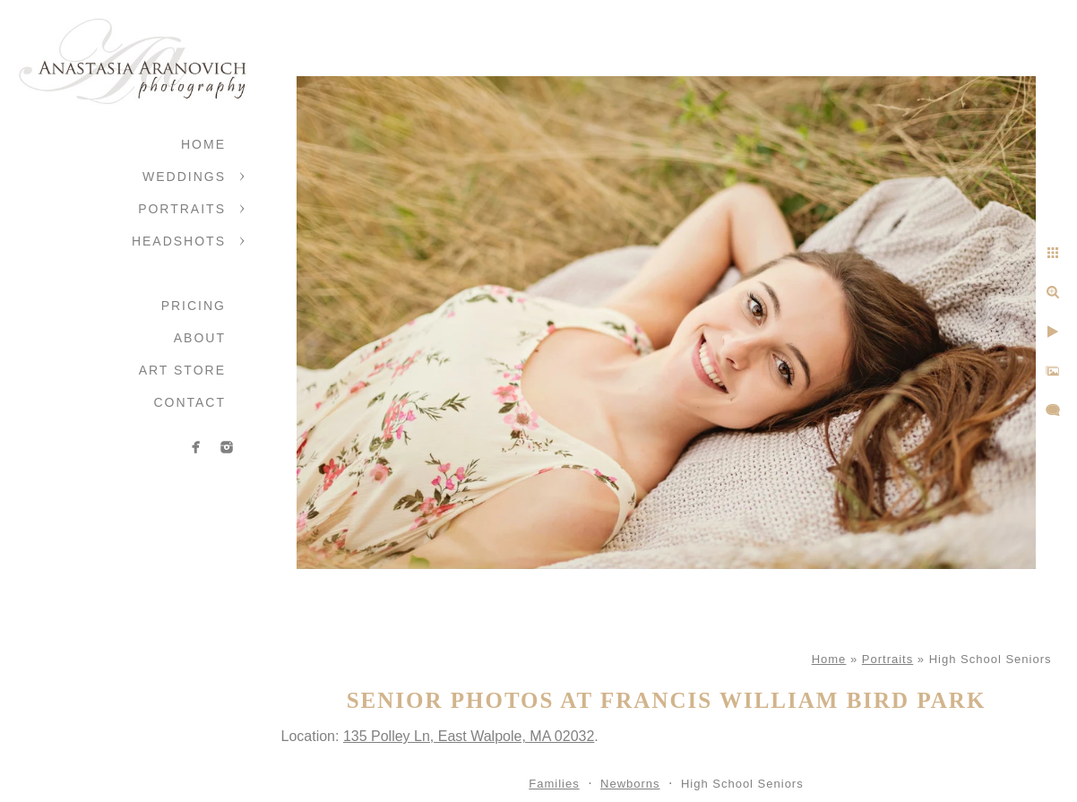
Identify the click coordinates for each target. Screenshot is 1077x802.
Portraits (182, 209)
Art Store (182, 370)
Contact (189, 402)
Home (203, 144)
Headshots (179, 241)
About (200, 338)
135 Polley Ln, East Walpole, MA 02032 (468, 736)
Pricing (193, 305)
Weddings (184, 176)
